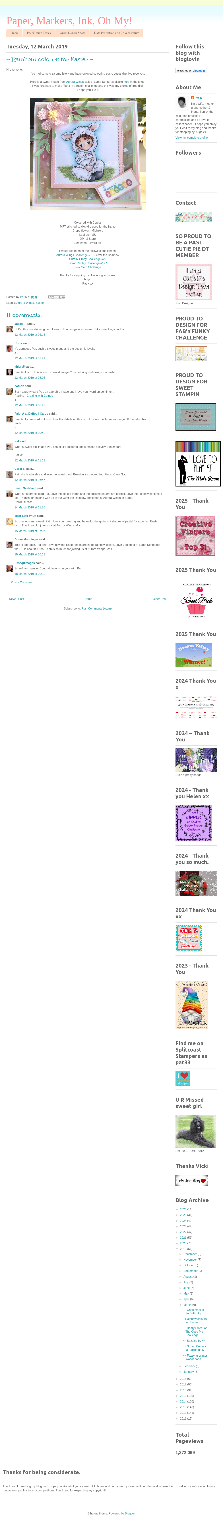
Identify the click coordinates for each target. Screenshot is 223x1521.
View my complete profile (191, 137)
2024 (183, 1220)
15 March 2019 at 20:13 (30, 554)
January (189, 1371)
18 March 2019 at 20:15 (30, 573)
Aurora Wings (75, 81)
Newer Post (16, 598)
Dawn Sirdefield (25, 488)
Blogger (130, 1513)
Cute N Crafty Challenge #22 (87, 259)
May (186, 1293)
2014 (183, 1401)
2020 (183, 1243)
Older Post (159, 598)
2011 (183, 1418)
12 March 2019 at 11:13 (30, 460)
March (187, 1304)
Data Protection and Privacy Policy (116, 33)
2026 (183, 1209)
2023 (183, 1226)
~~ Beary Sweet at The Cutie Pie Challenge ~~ (195, 1331)
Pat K (198, 98)
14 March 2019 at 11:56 (30, 507)
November (190, 1259)
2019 (183, 1249)
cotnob (19, 386)
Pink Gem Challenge (88, 267)
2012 (183, 1412)
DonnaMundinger (26, 539)
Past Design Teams (39, 33)
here (126, 81)
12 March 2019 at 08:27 (30, 405)
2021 (183, 1237)
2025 (183, 1215)
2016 (183, 1390)
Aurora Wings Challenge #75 (75, 255)
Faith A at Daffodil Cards (31, 413)
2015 (183, 1395)
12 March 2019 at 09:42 (30, 432)
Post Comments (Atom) (97, 608)
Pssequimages (25, 563)
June (187, 1287)
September (191, 1270)
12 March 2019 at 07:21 (30, 358)
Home (14, 33)
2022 (183, 1232)
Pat (17, 441)
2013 (183, 1407)
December (190, 1254)
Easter (40, 302)
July (186, 1282)
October (189, 1265)
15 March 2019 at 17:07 (30, 531)
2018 (183, 1378)
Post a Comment (21, 582)
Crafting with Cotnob (40, 395)
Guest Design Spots (72, 33)
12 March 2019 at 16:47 (30, 479)
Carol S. (20, 468)
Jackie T (20, 323)
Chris (18, 343)
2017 (183, 1384)
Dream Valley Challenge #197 (88, 263)
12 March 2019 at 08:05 (30, 377)
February (189, 1366)
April (186, 1299)
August (188, 1276)
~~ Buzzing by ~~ (194, 1340)
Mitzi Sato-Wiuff (25, 515)
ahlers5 (20, 366)
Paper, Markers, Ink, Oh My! (69, 20)
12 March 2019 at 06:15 (30, 334)
